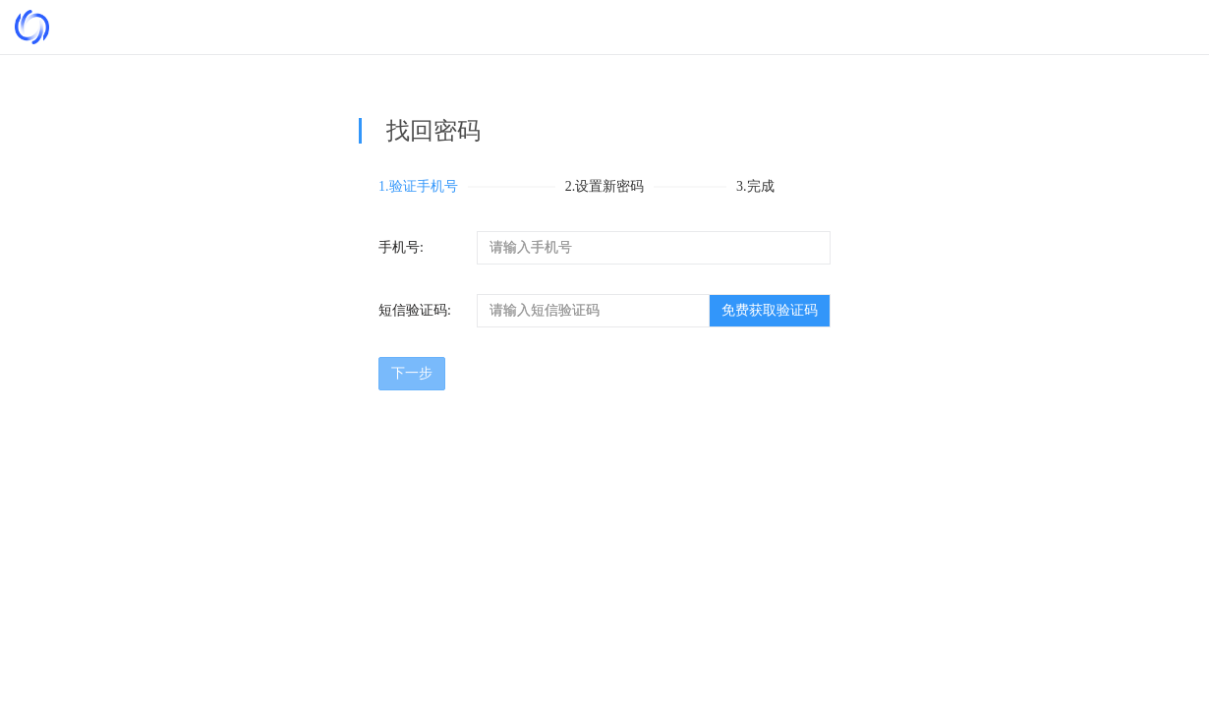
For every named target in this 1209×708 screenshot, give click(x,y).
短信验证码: (414, 310)
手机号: (401, 247)
